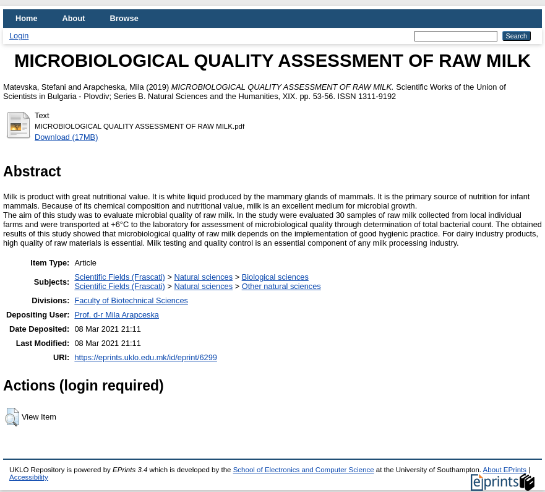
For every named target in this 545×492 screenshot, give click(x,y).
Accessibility (28, 477)
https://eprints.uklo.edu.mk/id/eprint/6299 (145, 357)
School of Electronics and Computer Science (303, 469)
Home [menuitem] (26, 18)
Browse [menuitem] (124, 18)
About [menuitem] (73, 18)
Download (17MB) (66, 137)
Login (18, 35)
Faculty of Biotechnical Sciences (131, 300)
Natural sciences (203, 277)
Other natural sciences (281, 286)
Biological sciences (275, 277)
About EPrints (504, 469)
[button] (12, 417)
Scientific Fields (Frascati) (119, 277)
